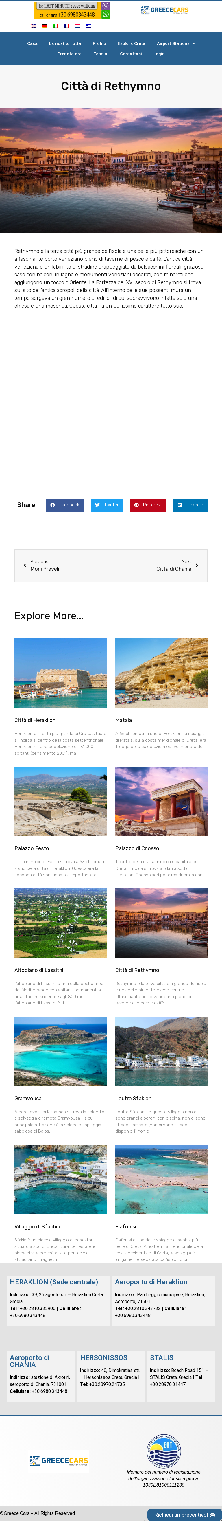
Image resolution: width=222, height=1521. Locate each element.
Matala (123, 720)
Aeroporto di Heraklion (151, 1282)
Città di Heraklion (35, 720)
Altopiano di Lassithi (38, 970)
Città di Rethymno (137, 970)
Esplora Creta (131, 43)
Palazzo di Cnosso (137, 848)
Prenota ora (70, 54)
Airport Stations (176, 43)
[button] (65, 505)
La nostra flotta (65, 43)
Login (159, 54)
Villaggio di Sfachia (37, 1227)
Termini (100, 54)
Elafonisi (125, 1227)
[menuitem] (33, 26)
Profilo (99, 43)
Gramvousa (28, 1098)
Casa (32, 43)
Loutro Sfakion (133, 1098)
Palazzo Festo (31, 848)
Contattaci (131, 54)
